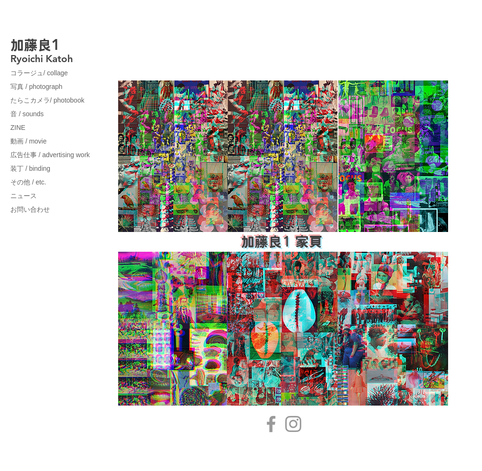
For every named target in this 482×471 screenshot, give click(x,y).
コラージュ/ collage (39, 73)
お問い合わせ (30, 209)
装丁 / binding (30, 168)
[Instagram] (293, 424)
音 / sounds (27, 114)
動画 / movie (28, 141)
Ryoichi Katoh (41, 58)
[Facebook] (271, 424)
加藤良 (30, 45)
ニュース (23, 196)
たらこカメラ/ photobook (47, 100)
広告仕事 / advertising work (50, 155)
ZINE (17, 127)
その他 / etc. (28, 182)
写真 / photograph (36, 86)
